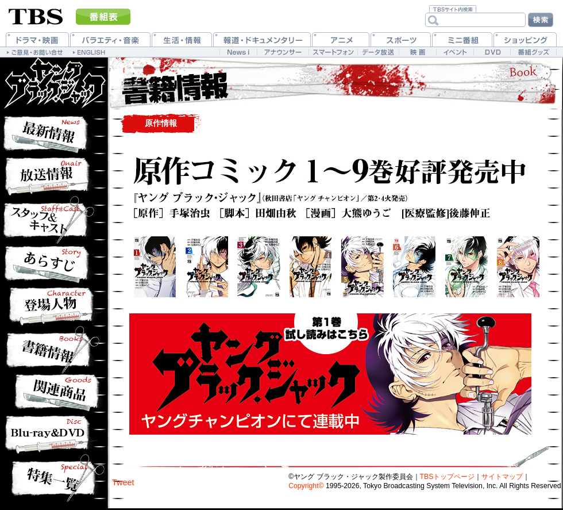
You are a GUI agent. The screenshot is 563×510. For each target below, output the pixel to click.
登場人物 (53, 307)
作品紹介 (53, 218)
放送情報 (53, 175)
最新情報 (53, 132)
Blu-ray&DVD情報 (53, 433)
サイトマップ (502, 477)
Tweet (123, 482)
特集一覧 (53, 478)
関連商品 (53, 393)
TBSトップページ (447, 477)
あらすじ (53, 264)
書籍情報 (53, 350)
